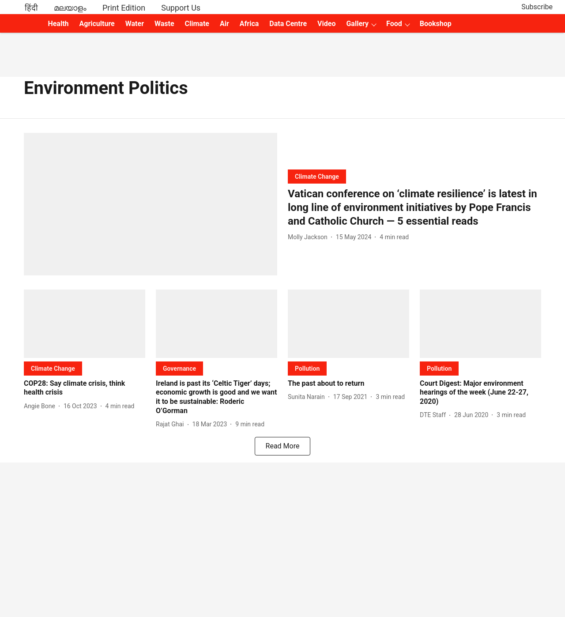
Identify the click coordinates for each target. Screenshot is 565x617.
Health (58, 23)
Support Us (180, 7)
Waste (164, 23)
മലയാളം (70, 7)
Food (394, 23)
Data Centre (288, 23)
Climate (197, 23)
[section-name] (317, 176)
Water (134, 23)
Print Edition (123, 7)
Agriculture (97, 23)
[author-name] (309, 237)
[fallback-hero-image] (150, 204)
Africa (249, 23)
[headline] (414, 208)
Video (326, 23)
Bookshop (436, 23)
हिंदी (31, 7)
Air (224, 23)
